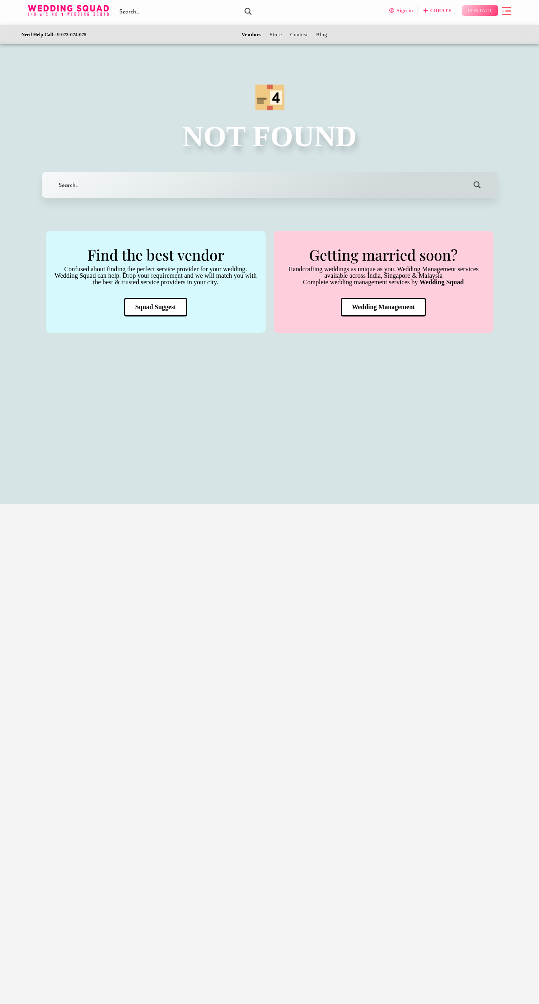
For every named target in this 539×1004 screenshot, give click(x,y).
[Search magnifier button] (248, 11)
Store (276, 34)
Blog (321, 34)
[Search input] (177, 11)
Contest (299, 34)
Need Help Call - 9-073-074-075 (54, 34)
